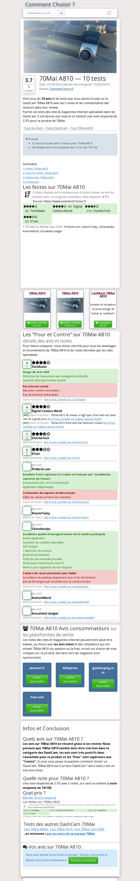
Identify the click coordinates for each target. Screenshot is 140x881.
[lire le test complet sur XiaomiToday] (66, 517)
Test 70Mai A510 (61, 829)
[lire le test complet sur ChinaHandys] (66, 586)
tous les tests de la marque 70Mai (70, 834)
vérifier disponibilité (37, 679)
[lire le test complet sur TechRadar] (65, 399)
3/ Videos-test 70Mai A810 (38, 177)
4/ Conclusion (31, 182)
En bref (33, 139)
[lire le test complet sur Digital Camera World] (74, 419)
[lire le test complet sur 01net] (62, 458)
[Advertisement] (70, 259)
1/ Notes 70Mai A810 (35, 168)
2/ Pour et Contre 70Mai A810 (40, 173)
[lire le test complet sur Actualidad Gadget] (69, 617)
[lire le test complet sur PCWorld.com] (66, 502)
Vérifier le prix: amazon (39, 798)
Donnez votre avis (83, 860)
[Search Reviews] (42, 13)
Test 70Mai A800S (35, 829)
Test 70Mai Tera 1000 (89, 829)
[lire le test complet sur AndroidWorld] (66, 602)
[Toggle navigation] (109, 13)
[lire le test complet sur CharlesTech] (66, 442)
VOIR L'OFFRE (37, 324)
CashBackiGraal (103, 324)
